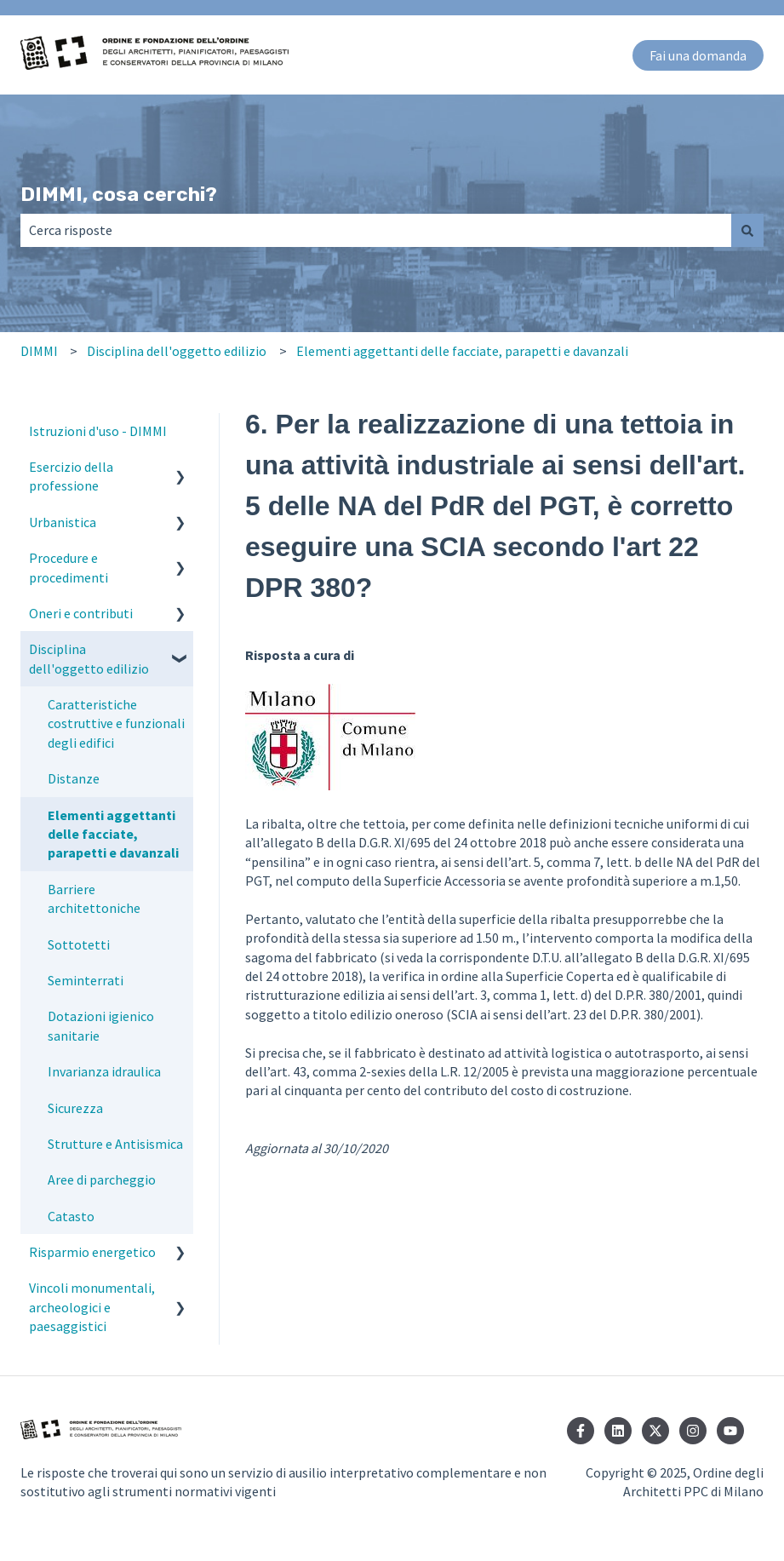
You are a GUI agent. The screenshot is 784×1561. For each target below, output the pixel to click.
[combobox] (375, 230)
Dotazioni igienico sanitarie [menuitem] (101, 1025)
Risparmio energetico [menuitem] (92, 1251)
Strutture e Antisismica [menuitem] (115, 1143)
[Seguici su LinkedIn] (618, 1430)
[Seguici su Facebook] (580, 1430)
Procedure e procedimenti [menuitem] (68, 567)
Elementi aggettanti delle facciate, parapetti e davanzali (462, 350)
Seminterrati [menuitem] (85, 980)
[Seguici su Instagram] (693, 1430)
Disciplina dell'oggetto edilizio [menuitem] (89, 658)
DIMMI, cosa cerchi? (118, 194)
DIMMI (39, 350)
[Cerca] (747, 230)
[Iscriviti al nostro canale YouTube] (730, 1430)
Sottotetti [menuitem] (79, 944)
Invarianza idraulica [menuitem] (104, 1071)
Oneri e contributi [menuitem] (81, 613)
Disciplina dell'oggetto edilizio (176, 350)
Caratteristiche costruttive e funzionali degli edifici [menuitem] (116, 723)
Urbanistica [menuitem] (62, 522)
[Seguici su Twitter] (655, 1430)
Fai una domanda (698, 55)
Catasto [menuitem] (71, 1216)
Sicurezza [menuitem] (75, 1107)
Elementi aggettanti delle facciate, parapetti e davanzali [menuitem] (113, 834)
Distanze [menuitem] (74, 778)
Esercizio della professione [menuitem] (71, 476)
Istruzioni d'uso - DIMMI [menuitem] (98, 430)
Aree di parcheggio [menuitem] (102, 1179)
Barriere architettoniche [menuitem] (94, 898)
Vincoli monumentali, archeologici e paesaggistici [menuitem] (92, 1306)
